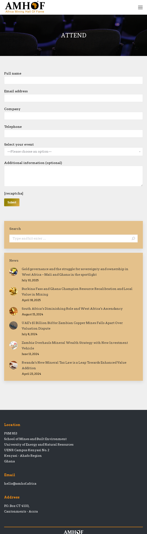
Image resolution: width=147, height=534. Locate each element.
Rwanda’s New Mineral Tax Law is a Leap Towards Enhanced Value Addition (74, 365)
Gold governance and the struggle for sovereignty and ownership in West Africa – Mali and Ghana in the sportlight (75, 271)
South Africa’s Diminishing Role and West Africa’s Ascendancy (72, 309)
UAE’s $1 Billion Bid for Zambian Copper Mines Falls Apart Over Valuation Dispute (72, 325)
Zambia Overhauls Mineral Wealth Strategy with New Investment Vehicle (75, 345)
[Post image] (13, 271)
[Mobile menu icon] (140, 7)
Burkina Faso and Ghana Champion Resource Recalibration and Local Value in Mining (77, 291)
